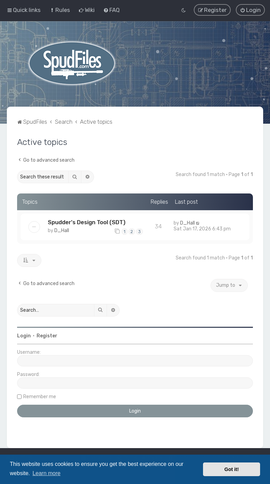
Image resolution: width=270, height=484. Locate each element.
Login (24, 335)
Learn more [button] (46, 473)
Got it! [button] (232, 469)
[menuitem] (60, 10)
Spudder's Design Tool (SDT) (86, 221)
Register (47, 335)
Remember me (39, 396)
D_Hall (61, 230)
